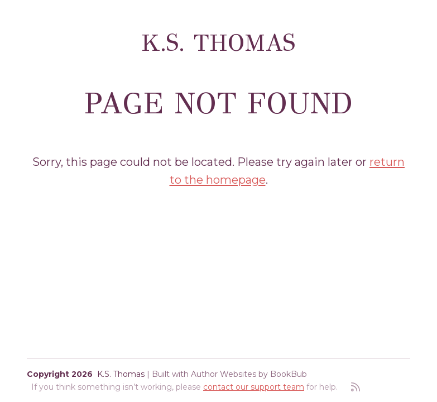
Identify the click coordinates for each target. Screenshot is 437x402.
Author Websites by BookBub (249, 374)
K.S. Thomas (218, 43)
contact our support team (253, 387)
